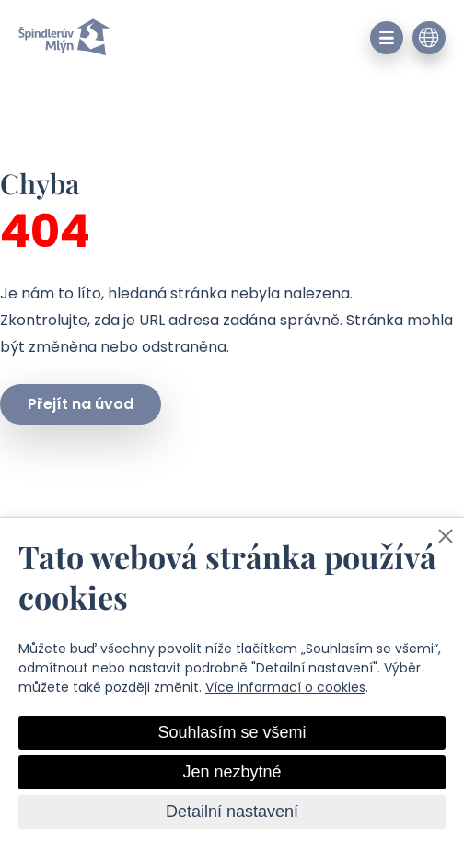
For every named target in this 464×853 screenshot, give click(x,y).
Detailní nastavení (232, 811)
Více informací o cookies (285, 687)
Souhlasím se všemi (231, 732)
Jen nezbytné (231, 772)
